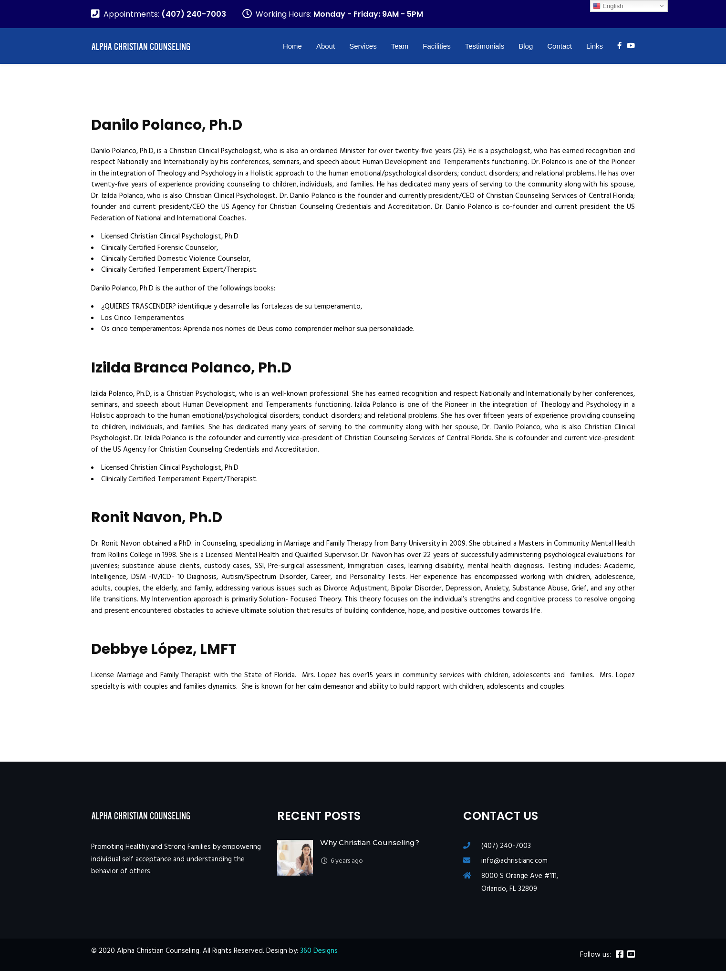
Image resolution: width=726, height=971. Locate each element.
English (608, 6)
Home (292, 46)
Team (400, 46)
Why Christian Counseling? (369, 842)
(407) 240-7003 (506, 846)
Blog (526, 46)
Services (363, 46)
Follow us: (595, 955)
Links (594, 46)
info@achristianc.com (514, 861)
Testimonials (485, 46)
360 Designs (319, 951)
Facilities (436, 46)
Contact (559, 46)
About (325, 46)
